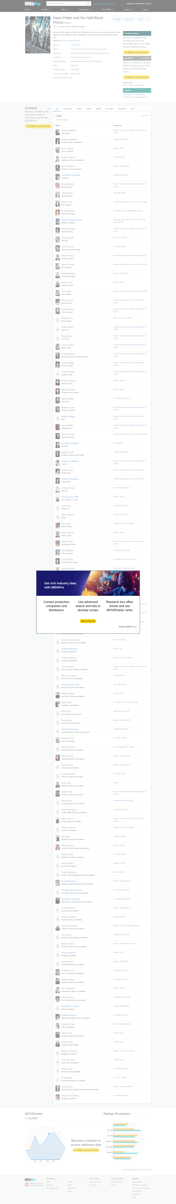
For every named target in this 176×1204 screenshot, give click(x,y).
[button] (88, 621)
